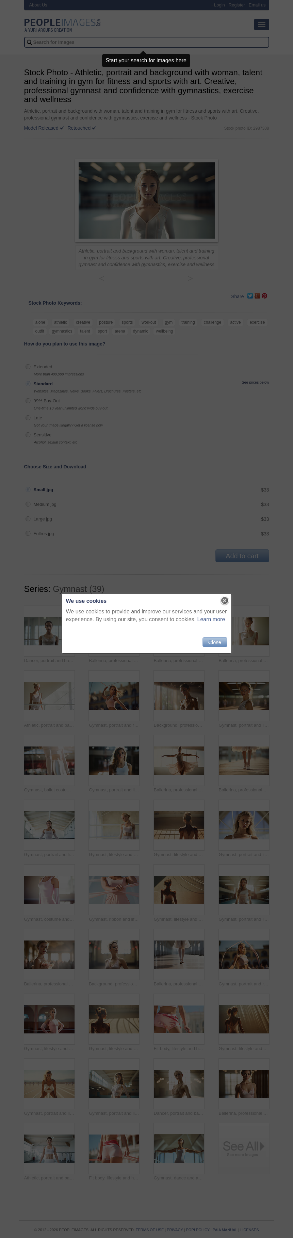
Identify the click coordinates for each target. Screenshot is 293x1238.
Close (214, 642)
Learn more (211, 619)
